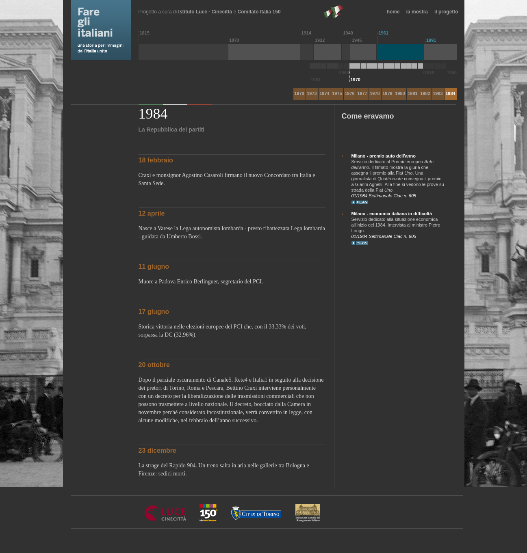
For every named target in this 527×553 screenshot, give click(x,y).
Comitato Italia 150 (259, 12)
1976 (349, 93)
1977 (362, 93)
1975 (337, 93)
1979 (387, 93)
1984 (450, 93)
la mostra (417, 12)
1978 (375, 93)
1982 (425, 93)
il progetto (446, 12)
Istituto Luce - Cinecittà (205, 12)
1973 (312, 93)
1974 (324, 93)
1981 (412, 93)
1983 (437, 93)
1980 (400, 93)
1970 (299, 93)
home (393, 12)
